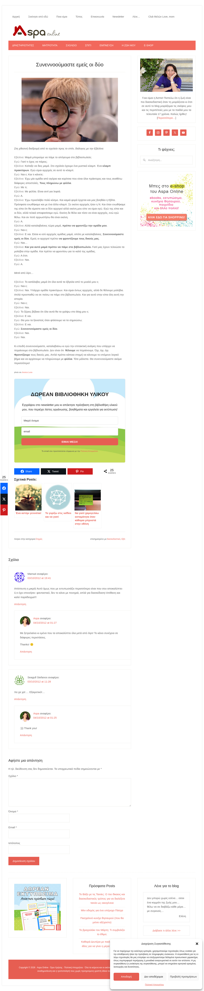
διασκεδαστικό (113, 539)
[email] (69, 431)
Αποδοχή (126, 976)
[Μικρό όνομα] (69, 420)
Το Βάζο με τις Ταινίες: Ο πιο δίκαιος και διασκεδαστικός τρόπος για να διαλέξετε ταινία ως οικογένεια (102, 898)
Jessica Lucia (27, 372)
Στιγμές (39, 539)
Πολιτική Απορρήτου (154, 984)
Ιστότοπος (14, 843)
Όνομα (13, 811)
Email (12, 827)
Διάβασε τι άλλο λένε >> (167, 930)
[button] (197, 943)
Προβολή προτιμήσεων (183, 976)
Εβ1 (123, 539)
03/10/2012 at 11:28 (39, 681)
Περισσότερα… (166, 117)
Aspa (36, 618)
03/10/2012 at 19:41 (39, 578)
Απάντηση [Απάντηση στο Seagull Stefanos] (20, 699)
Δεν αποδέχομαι (153, 976)
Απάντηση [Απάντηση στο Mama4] (20, 604)
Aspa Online (102, 31)
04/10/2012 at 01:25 (45, 717)
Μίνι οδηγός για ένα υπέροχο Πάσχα (102, 910)
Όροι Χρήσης (56, 967)
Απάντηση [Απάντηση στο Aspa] (26, 651)
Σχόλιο (13, 775)
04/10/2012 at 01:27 (45, 622)
